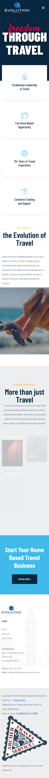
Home (4, 629)
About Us (6, 633)
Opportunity (24, 579)
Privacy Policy (19, 700)
